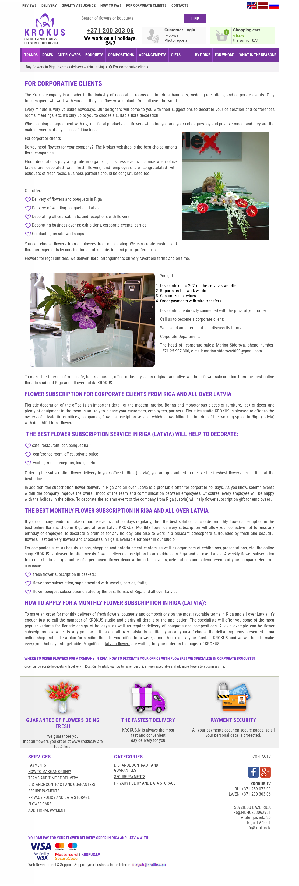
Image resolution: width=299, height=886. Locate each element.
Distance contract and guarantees (61, 784)
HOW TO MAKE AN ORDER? (49, 771)
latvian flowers (117, 643)
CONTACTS (261, 756)
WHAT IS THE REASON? (257, 54)
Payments (37, 765)
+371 (110, 30)
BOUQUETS (94, 54)
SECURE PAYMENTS (43, 791)
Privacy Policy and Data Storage (59, 797)
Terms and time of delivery (53, 778)
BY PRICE (202, 54)
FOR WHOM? (225, 54)
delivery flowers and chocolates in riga (81, 539)
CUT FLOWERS (69, 54)
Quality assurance (79, 5)
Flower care (39, 804)
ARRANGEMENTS (152, 54)
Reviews (29, 5)
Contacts (180, 5)
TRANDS (31, 54)
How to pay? (110, 5)
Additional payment (46, 810)
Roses (47, 54)
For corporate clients (146, 5)
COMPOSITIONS (121, 54)
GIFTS (176, 54)
